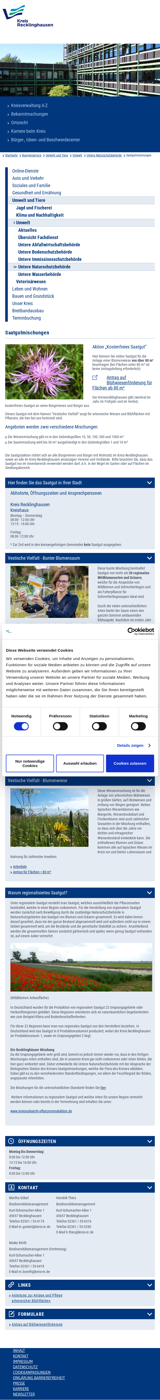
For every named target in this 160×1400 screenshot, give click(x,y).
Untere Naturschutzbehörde (104, 155)
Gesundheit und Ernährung (36, 192)
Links (24, 1285)
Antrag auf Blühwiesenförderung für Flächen (122, 383)
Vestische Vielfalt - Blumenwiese (37, 780)
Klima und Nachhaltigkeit (40, 215)
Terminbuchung (26, 318)
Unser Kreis (22, 303)
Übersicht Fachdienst (38, 237)
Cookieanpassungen (31, 1372)
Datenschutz (25, 1367)
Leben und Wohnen (30, 289)
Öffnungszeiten (37, 1141)
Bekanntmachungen (29, 114)
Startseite (11, 155)
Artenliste (20, 866)
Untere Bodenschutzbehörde (45, 252)
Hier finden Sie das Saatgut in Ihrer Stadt (45, 482)
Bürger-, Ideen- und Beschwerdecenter (45, 139)
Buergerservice (31, 155)
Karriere (21, 1389)
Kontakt (28, 1187)
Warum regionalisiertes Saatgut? (37, 892)
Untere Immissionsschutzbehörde (50, 259)
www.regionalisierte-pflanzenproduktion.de (41, 1111)
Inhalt (19, 1351)
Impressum (23, 1361)
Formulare (31, 1314)
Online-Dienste (25, 171)
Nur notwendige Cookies (30, 763)
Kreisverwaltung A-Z (29, 105)
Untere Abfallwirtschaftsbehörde (49, 244)
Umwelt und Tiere (57, 155)
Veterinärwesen (31, 281)
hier (103, 1088)
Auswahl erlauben (80, 763)
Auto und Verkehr (28, 178)
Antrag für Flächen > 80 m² (32, 872)
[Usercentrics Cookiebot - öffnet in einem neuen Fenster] (131, 631)
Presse (19, 1383)
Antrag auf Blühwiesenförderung (37, 1324)
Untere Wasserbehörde (39, 274)
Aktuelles (27, 230)
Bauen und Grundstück (33, 296)
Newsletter (24, 1394)
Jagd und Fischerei (34, 207)
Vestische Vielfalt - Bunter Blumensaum (44, 558)
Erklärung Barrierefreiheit (39, 1378)
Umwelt (77, 155)
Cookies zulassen (130, 763)
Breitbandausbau (28, 310)
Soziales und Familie (31, 185)
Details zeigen (130, 745)
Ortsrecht (19, 122)
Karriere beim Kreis (28, 131)
